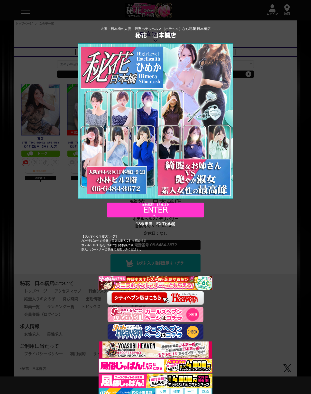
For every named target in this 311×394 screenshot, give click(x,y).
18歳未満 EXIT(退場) (155, 224)
